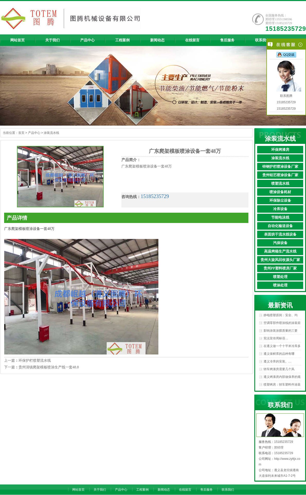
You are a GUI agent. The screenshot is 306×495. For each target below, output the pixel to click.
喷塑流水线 (280, 183)
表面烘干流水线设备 (280, 234)
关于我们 (100, 489)
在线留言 (185, 489)
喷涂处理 (280, 285)
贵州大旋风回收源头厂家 (280, 260)
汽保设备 (280, 243)
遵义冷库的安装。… (277, 361)
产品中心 (34, 133)
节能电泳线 (280, 217)
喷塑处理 (280, 277)
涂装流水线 (51, 133)
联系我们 (228, 489)
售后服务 (206, 489)
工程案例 (142, 489)
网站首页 (78, 489)
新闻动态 (164, 489)
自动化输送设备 (280, 226)
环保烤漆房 (280, 150)
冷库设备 (280, 209)
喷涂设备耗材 (280, 192)
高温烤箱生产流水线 (280, 251)
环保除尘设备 (280, 200)
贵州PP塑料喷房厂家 (280, 268)
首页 (21, 133)
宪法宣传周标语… (276, 338)
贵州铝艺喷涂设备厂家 (280, 175)
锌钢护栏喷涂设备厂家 (280, 167)
